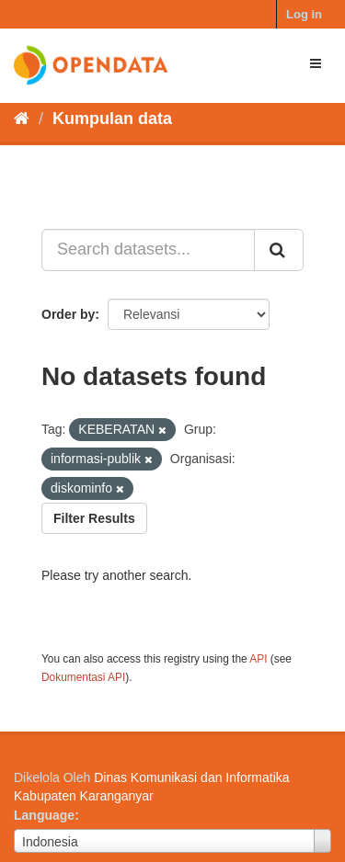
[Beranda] (21, 118)
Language (44, 815)
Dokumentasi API (83, 677)
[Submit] (279, 250)
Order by (68, 314)
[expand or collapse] (315, 63)
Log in (304, 14)
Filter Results (94, 518)
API (258, 658)
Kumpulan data (112, 118)
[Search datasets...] (148, 250)
